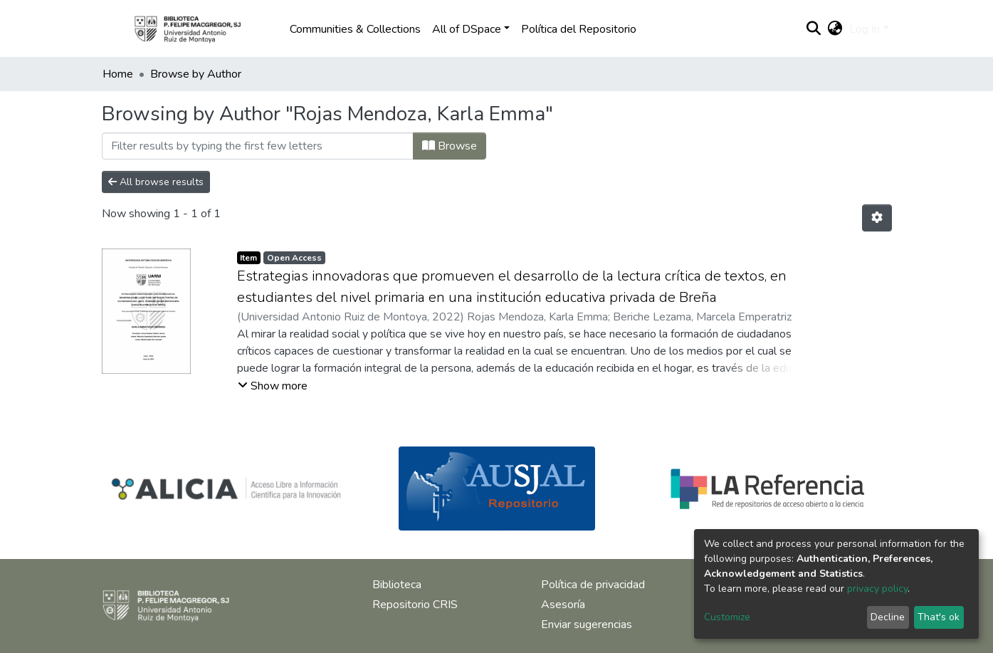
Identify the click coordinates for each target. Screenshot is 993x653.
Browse (449, 146)
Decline (888, 617)
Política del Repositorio (578, 29)
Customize (727, 617)
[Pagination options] (877, 217)
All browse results (156, 182)
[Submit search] (813, 29)
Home (118, 74)
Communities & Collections (355, 29)
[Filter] (258, 146)
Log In (864, 29)
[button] (834, 29)
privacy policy (877, 588)
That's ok (939, 617)
